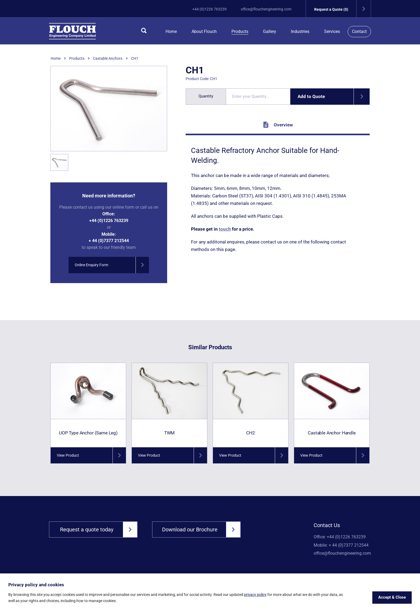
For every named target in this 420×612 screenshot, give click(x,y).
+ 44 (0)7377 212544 (109, 240)
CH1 (134, 58)
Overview (278, 125)
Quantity (205, 96)
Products (239, 31)
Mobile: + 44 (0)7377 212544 (341, 545)
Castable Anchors (107, 58)
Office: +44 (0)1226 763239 (340, 537)
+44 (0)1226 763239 (209, 9)
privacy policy (255, 594)
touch (225, 229)
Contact (359, 31)
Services (332, 31)
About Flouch (204, 31)
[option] (109, 108)
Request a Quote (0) (342, 8)
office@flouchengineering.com (266, 9)
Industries (300, 31)
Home (171, 31)
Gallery (269, 31)
